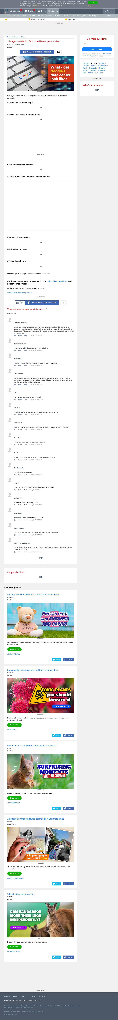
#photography (18, 878)
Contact (7, 996)
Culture (49, 15)
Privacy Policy (86, 55)
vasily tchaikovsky (20, 343)
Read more (14, 649)
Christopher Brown (20, 323)
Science (76, 15)
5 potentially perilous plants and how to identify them (33, 670)
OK (93, 2)
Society (24, 15)
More (109, 15)
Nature (32, 15)
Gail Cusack (18, 498)
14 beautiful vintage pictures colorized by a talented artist (35, 819)
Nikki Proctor (18, 373)
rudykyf (16, 483)
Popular (16, 15)
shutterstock (40, 91)
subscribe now (96, 49)
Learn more (39, 6)
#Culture (10, 293)
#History (17, 293)
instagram (41, 863)
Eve (15, 392)
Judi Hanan (17, 358)
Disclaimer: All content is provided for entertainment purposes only (24, 1011)
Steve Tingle (18, 513)
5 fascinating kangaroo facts (21, 894)
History (57, 15)
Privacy (15, 996)
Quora (84, 15)
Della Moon (12, 824)
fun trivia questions (58, 281)
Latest (8, 15)
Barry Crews (18, 438)
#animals (10, 803)
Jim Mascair (18, 453)
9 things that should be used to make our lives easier (33, 594)
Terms (24, 996)
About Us (42, 996)
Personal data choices (11, 1014)
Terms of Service (106, 53)
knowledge (93, 15)
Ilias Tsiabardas (19, 468)
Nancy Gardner (19, 528)
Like (15, 335)
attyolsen (17, 408)
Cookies (33, 996)
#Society (23, 293)
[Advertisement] (40, 140)
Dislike (20, 335)
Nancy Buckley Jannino (22, 543)
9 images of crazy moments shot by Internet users (32, 745)
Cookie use (93, 55)
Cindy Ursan (18, 423)
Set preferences (93, 6)
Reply (25, 335)
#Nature (29, 293)
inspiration (66, 15)
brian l (11, 47)
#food (9, 729)
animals (40, 15)
